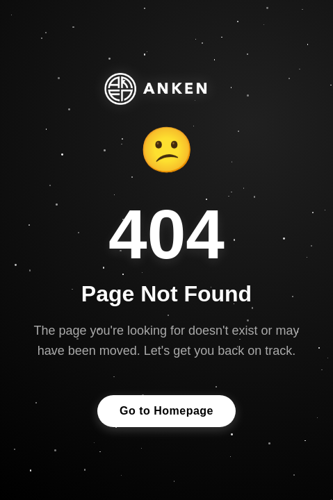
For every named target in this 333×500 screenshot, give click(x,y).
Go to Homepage (166, 411)
